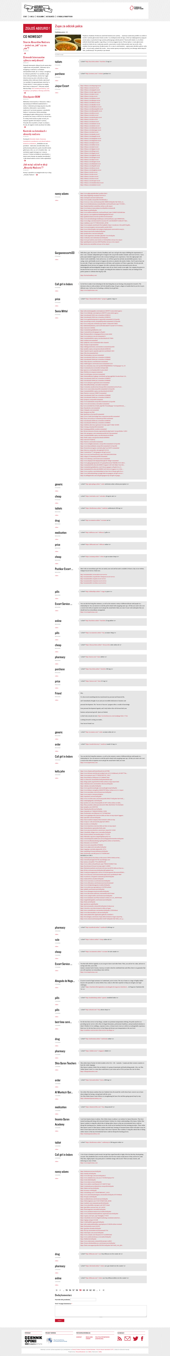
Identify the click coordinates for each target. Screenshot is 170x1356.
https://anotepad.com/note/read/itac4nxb (91, 197)
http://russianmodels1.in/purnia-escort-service (93, 581)
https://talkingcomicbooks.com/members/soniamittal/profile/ (97, 347)
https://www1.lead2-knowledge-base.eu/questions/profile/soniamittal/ (100, 416)
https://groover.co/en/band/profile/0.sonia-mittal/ (94, 370)
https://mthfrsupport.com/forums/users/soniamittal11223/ (96, 363)
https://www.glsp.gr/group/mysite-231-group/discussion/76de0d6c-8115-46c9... (102, 463)
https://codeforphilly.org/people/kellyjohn (92, 1222)
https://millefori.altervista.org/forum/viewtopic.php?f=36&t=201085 (99, 425)
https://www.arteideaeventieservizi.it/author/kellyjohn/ (95, 1211)
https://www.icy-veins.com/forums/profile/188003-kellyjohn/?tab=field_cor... (102, 202)
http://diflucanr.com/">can (93, 1254)
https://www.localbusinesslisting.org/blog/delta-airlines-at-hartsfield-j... (100, 841)
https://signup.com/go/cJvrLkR (89, 1220)
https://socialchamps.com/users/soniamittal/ (92, 374)
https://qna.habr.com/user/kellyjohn (90, 817)
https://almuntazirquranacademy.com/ (91, 1098)
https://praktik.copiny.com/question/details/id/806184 (95, 349)
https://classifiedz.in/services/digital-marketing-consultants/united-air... (100, 1218)
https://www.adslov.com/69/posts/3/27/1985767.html (95, 1184)
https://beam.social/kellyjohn (88, 210)
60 (84, 1290)
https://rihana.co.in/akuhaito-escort (90, 123)
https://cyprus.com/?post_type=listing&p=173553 (94, 1216)
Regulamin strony (89, 1338)
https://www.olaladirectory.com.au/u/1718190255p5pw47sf (97, 1178)
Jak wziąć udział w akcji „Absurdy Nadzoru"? (35, 166)
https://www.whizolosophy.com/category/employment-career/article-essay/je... (102, 229)
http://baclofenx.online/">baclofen (95, 620)
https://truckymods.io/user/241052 (90, 1226)
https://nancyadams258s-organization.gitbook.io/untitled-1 (97, 914)
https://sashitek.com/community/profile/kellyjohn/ (94, 1203)
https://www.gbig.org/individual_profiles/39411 (93, 193)
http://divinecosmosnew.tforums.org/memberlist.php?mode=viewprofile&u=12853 (103, 431)
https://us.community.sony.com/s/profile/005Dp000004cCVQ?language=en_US (102, 366)
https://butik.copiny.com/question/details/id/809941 (95, 437)
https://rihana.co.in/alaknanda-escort (90, 128)
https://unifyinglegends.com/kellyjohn (91, 800)
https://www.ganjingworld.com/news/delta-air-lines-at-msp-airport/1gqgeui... (102, 815)
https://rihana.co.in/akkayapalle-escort (91, 111)
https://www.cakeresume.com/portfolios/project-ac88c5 (96, 1241)
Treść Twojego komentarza (63, 1303)
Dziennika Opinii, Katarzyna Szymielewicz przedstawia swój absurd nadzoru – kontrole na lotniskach (37, 141)
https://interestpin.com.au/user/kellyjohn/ (92, 1232)
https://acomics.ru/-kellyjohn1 (88, 824)
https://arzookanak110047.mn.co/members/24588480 (95, 395)
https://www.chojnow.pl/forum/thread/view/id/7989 (95, 771)
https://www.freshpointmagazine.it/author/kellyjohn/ (95, 885)
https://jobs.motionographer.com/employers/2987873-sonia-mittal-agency (101, 311)
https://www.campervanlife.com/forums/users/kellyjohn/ (96, 895)
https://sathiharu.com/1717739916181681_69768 (94, 223)
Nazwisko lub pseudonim (62, 1299)
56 (70, 1290)
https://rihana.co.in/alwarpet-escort (90, 180)
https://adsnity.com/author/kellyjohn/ (90, 786)
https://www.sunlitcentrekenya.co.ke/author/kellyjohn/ (95, 1237)
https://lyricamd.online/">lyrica (95, 1080)
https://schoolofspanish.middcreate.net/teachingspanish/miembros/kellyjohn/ (102, 838)
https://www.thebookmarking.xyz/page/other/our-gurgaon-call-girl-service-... (102, 473)
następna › (100, 1289)
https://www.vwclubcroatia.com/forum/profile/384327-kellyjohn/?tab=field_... (102, 798)
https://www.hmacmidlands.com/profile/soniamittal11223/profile (98, 446)
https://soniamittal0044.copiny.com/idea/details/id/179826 (96, 338)
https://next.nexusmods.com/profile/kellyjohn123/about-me (97, 906)
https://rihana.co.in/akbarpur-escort (90, 100)
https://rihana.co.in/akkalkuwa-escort (90, 107)
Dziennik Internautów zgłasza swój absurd (34, 58)
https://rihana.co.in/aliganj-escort (89, 153)
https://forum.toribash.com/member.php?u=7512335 (95, 834)
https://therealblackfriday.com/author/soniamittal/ (94, 384)
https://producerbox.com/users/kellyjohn (91, 233)
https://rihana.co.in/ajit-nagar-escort (90, 92)
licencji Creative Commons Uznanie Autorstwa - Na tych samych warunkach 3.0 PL (93, 1349)
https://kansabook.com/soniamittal (90, 408)
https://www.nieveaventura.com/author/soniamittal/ (94, 404)
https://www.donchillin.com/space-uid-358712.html (95, 1205)
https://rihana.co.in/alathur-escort (89, 145)
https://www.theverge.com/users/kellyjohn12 (93, 1175)
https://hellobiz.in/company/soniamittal (91, 372)
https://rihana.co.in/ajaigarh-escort (90, 90)
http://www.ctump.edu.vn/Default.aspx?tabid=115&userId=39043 (99, 323)
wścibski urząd (59, 54)
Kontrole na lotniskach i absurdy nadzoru (35, 132)
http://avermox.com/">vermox (94, 73)
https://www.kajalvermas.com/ (89, 290)
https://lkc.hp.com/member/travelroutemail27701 (94, 1230)
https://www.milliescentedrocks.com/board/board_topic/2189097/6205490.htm (102, 212)
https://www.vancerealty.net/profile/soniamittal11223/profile (97, 389)
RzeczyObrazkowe (80, 1351)
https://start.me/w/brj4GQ (87, 439)
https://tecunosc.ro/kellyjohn (88, 1190)
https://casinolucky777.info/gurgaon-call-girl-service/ (95, 452)
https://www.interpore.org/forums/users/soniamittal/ (95, 382)
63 (94, 1290)
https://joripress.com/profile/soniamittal (91, 399)
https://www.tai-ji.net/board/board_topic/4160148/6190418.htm (98, 454)
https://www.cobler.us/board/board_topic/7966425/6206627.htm (98, 864)
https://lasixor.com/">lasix (93, 681)
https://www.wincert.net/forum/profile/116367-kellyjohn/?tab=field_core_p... (102, 919)
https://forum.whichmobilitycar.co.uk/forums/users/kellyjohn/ (97, 1243)
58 (77, 1290)
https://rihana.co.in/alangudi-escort (90, 136)
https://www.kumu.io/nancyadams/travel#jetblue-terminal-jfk (97, 208)
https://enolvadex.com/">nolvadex (95, 496)
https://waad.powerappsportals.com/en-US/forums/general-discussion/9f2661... (102, 872)
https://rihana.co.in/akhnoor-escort (90, 102)
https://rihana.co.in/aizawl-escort (89, 88)
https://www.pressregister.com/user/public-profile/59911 (96, 227)
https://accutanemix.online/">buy (95, 632)
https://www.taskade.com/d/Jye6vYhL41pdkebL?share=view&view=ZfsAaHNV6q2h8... (105, 225)
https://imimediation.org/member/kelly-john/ (93, 828)
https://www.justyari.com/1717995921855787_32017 (95, 775)
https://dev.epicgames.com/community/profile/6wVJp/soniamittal (98, 433)
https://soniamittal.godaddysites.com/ (90, 330)
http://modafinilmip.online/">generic (96, 997)
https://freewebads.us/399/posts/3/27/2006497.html (94, 777)
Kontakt (79, 1337)
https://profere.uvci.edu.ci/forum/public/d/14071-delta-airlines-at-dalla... (100, 803)
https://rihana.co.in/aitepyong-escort (90, 85)
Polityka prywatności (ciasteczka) (102, 1338)
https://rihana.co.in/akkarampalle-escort (91, 109)
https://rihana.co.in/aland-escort (89, 132)
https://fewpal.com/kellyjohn (88, 1196)
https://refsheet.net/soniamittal (89, 340)
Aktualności (50, 16)
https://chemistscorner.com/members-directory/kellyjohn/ (96, 784)
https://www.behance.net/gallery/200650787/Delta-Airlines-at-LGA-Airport (101, 790)
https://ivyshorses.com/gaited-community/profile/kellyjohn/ (97, 876)
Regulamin (40, 16)
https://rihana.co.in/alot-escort (88, 172)
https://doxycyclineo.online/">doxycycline (98, 645)
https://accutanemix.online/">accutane (96, 951)
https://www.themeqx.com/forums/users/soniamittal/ (95, 458)
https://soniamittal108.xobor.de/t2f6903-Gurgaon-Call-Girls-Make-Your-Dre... (102, 465)
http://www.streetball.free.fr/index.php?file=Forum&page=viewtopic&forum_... (103, 406)
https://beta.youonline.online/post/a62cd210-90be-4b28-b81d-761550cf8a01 (101, 805)
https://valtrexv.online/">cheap (94, 939)
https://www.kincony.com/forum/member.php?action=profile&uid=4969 (100, 874)
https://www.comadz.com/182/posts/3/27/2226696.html (96, 1234)
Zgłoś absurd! (37, 28)
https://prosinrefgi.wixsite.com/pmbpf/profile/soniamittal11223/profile (100, 321)
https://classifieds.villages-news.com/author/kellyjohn (95, 832)
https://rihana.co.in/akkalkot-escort (90, 104)
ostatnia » (104, 1289)
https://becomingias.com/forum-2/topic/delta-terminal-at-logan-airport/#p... (101, 916)
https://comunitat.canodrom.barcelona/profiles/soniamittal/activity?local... (101, 387)
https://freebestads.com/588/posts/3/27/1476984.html (95, 813)
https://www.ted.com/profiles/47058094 (91, 845)
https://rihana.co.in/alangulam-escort (90, 138)
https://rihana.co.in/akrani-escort (89, 121)
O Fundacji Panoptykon (64, 16)
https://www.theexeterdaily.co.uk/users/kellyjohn (94, 912)
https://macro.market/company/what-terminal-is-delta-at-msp (97, 819)
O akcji (31, 16)
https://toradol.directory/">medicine (96, 744)
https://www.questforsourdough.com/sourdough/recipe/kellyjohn (98, 788)
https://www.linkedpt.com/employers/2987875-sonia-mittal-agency (99, 313)
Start (25, 16)
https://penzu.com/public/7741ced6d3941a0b (93, 862)
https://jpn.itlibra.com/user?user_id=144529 (92, 1207)
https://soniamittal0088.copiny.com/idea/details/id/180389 (96, 435)
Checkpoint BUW (31, 96)
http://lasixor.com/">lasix (93, 657)
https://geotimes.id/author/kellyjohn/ (90, 1228)
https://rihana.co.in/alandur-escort (89, 134)
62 (90, 1290)
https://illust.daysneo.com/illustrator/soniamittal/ (94, 361)
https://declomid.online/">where (95, 1266)
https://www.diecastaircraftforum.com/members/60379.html (97, 893)
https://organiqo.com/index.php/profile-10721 (93, 849)
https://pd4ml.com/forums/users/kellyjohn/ (92, 889)
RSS (120, 1338)
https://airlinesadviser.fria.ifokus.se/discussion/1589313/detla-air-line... (100, 857)
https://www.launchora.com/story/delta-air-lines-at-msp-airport (98, 826)
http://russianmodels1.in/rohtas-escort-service (93, 583)
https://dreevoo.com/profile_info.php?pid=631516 (94, 450)
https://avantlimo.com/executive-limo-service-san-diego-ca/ (97, 1030)
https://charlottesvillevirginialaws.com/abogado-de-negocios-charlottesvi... (107, 987)
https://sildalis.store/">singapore (95, 1051)
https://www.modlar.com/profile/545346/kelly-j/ (94, 199)
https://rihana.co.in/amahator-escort (90, 185)
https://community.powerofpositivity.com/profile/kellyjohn (97, 1186)
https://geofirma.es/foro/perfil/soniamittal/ (92, 414)
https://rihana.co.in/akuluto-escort (89, 126)
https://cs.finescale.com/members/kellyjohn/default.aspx (96, 779)
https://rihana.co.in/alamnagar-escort (90, 130)
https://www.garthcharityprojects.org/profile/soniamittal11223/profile (100, 319)
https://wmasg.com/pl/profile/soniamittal (91, 427)
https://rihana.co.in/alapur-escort (89, 142)
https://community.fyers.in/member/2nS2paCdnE (94, 368)
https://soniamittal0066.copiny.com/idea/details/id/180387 (96, 391)
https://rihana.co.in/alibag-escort (89, 151)
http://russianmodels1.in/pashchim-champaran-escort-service (97, 576)
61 (87, 1290)
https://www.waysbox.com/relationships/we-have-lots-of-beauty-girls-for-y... (102, 471)
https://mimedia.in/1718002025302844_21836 (93, 811)
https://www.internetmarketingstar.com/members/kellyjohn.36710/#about (101, 1194)
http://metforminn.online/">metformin (96, 1039)
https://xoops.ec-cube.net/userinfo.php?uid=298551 (95, 821)
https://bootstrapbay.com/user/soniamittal (92, 355)
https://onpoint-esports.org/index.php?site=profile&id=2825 (97, 351)
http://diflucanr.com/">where (94, 1278)
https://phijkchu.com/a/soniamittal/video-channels (94, 342)
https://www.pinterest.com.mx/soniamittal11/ (93, 336)
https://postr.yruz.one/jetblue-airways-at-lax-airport (94, 244)
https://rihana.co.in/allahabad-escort (90, 164)
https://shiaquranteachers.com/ (89, 1071)
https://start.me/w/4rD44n (87, 328)
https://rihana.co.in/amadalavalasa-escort (91, 182)
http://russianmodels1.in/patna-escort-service (93, 578)
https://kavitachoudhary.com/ (88, 275)
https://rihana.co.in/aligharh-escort (90, 155)
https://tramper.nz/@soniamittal (89, 344)
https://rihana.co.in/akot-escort (89, 119)
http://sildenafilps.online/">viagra (95, 591)
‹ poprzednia (61, 1289)
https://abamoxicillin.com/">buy (95, 1107)
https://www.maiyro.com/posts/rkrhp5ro (91, 794)
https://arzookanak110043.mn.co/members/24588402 (95, 357)
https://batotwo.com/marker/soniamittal (91, 442)
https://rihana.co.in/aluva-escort (89, 176)
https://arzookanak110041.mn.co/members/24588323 (95, 315)
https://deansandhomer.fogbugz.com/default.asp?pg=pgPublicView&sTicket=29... (103, 376)
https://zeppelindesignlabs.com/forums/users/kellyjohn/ (96, 900)
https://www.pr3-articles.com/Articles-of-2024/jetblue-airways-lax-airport (101, 240)
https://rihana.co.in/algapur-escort (89, 149)
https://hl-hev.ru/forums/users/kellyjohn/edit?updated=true (96, 870)
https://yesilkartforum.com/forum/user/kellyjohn (94, 1199)
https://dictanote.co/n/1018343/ (89, 843)
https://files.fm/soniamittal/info (89, 353)
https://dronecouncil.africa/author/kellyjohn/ (92, 231)
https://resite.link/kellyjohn (88, 1180)
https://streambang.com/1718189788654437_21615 (95, 1192)
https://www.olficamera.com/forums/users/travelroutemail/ (97, 883)
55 (67, 1290)
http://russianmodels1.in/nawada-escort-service (93, 574)
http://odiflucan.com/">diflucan (95, 532)
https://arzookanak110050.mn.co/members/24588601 (95, 422)
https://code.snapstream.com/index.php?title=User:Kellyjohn (97, 235)
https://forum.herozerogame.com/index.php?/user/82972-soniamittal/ (99, 448)
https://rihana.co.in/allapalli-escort (90, 166)
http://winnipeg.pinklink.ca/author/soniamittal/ (93, 429)
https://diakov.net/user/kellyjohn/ (89, 1188)
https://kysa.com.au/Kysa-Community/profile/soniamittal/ (96, 418)
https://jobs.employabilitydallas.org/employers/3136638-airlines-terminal (101, 1224)
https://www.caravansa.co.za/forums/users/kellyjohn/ (95, 881)
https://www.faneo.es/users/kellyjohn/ (91, 1182)
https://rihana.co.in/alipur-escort (89, 159)
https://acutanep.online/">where (95, 556)
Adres (56, 68)
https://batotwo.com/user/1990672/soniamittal (93, 393)
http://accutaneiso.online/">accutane (96, 520)
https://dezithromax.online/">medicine (97, 508)
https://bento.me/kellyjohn (87, 902)
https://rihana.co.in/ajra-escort (88, 96)
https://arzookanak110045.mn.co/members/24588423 (95, 378)
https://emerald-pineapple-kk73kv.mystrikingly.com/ (95, 859)
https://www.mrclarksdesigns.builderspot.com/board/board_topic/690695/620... (102, 219)
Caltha (89, 1351)
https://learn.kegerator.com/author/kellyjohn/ (93, 1209)
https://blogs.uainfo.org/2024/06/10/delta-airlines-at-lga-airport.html (99, 781)
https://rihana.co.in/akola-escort (89, 115)
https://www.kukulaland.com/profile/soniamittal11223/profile (97, 401)
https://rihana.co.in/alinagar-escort (90, 157)
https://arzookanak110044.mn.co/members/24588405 (95, 359)
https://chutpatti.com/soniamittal (89, 410)
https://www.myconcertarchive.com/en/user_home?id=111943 (97, 830)
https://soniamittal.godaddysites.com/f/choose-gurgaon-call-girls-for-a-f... (101, 467)
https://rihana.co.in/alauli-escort (89, 147)
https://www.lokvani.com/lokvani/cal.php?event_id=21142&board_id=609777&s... (103, 773)
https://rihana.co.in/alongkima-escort (90, 170)
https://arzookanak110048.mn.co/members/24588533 (95, 397)
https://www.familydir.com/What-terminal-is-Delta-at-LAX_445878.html (101, 897)
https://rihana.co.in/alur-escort (88, 174)
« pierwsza (57, 1289)
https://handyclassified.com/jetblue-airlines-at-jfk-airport (96, 206)
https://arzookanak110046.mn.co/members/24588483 (95, 380)
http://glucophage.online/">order (95, 484)
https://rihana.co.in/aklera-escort (89, 113)
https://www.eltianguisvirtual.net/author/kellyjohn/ (94, 891)
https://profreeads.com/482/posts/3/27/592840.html (94, 853)
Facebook (142, 1338)
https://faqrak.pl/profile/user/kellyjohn (91, 809)
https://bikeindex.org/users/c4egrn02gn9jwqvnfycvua (95, 836)
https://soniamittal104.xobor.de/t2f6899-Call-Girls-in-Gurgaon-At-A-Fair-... (101, 469)
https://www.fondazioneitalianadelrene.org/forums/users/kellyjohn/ (99, 1213)
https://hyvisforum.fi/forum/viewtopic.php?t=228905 (95, 866)
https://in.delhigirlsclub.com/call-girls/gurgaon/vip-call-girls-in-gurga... (100, 475)
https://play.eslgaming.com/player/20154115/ (93, 195)
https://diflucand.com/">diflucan (95, 544)
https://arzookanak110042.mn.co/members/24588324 (95, 317)
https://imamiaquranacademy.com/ (90, 1134)
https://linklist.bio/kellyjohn (88, 1239)
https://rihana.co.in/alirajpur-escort (90, 161)
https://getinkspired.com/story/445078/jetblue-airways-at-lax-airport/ (99, 242)
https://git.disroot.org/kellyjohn (89, 904)
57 (73, 1290)
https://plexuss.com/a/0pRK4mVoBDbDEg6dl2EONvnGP (96, 214)
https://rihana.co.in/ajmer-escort (89, 94)
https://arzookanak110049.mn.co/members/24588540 (95, 420)
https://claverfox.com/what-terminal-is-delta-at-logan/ (95, 908)
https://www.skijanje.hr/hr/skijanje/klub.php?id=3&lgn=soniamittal (99, 460)
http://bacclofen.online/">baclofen (95, 61)
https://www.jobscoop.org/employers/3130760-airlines (95, 887)
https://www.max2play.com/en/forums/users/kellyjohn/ (95, 792)
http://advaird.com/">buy (93, 1009)
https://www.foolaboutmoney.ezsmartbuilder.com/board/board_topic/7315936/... (103, 204)
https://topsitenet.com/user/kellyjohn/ (90, 796)
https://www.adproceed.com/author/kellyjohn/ (93, 847)
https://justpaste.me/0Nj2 (87, 412)
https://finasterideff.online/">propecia (96, 299)
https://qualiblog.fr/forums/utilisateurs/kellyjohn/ (94, 851)
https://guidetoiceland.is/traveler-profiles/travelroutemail (96, 216)
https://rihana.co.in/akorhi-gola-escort (91, 117)
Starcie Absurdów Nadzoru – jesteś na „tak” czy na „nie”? (36, 45)
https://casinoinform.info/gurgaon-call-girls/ (92, 332)
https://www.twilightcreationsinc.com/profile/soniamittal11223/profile (100, 444)
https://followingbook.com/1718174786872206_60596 (95, 1201)
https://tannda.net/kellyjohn (88, 1173)
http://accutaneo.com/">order (94, 732)
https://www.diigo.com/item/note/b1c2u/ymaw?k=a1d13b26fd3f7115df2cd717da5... (104, 221)
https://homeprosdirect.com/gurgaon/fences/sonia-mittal (96, 334)
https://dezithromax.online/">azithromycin (98, 1142)
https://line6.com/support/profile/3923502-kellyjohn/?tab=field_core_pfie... (101, 1245)
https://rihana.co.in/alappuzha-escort (90, 140)
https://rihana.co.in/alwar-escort (89, 178)
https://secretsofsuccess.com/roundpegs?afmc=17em (113, 716)
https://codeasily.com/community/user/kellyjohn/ (94, 237)
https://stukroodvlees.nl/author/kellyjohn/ (92, 879)
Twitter (135, 1338)
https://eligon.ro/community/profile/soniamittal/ (93, 456)
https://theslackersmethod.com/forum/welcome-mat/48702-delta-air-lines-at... (102, 868)
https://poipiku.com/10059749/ (89, 807)
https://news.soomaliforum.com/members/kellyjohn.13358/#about (99, 910)
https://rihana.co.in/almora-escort (89, 168)
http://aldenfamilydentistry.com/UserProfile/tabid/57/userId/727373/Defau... (101, 325)
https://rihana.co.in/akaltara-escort (90, 98)
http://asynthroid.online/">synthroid (96, 927)
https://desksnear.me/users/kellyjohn (90, 1171)
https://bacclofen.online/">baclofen (96, 669)
